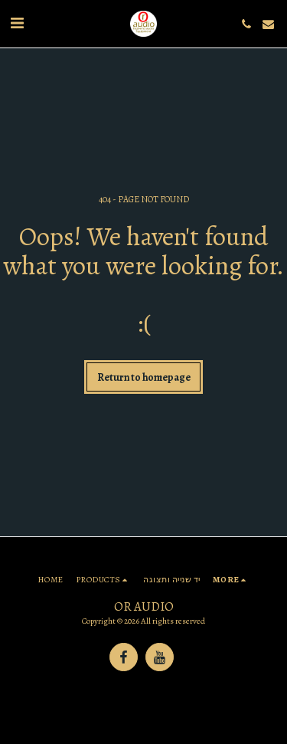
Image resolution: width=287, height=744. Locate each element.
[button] (17, 23)
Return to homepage (144, 377)
